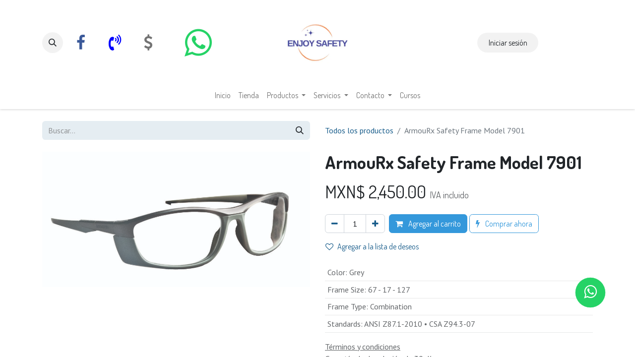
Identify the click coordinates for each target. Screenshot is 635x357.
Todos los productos (359, 130)
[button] (52, 42)
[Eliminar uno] (334, 223)
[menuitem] (223, 95)
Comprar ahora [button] (504, 224)
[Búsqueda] (299, 130)
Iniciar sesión (508, 43)
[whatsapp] (198, 42)
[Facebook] (81, 43)
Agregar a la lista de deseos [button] (372, 246)
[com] (148, 43)
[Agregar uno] (375, 223)
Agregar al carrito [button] (428, 224)
